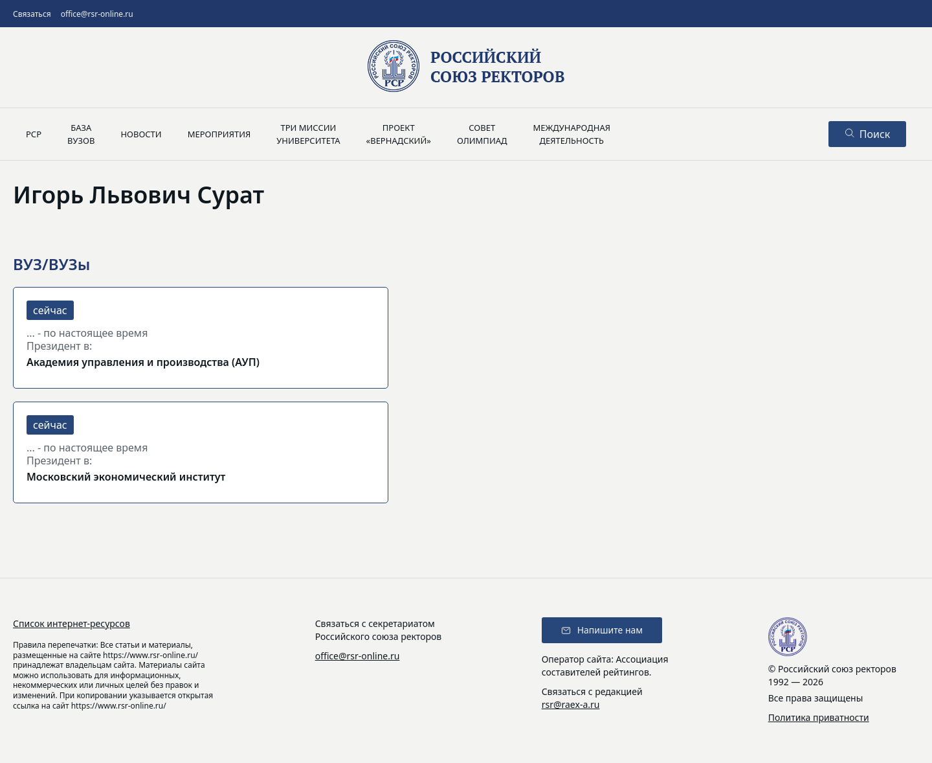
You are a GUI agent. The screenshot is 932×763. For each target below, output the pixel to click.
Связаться (32, 13)
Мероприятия (219, 134)
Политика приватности (818, 717)
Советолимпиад (482, 134)
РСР (33, 134)
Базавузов (80, 134)
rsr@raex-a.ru (571, 704)
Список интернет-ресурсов (71, 623)
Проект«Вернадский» (398, 134)
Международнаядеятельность (571, 134)
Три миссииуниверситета (308, 134)
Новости (140, 134)
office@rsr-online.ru (97, 13)
